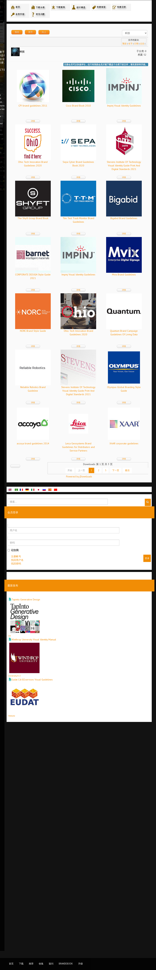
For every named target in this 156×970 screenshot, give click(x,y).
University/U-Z (60, 908)
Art (55, 868)
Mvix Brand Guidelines (109, 388)
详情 (74, 122)
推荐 (31, 963)
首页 (11, 963)
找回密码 (62, 796)
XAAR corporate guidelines (73, 670)
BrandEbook (66, 963)
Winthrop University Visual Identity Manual (79, 872)
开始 (74, 697)
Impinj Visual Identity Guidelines (74, 163)
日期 (135, 45)
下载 (21, 963)
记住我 (58, 782)
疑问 (51, 963)
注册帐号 (62, 788)
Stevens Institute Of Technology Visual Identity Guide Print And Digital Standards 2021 (109, 223)
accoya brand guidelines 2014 (74, 614)
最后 (131, 697)
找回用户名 (63, 792)
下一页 (119, 697)
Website (57, 948)
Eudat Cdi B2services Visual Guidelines (77, 912)
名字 (130, 45)
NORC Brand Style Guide (74, 445)
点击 (141, 45)
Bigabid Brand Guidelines (73, 332)
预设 (124, 45)
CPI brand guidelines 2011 (73, 107)
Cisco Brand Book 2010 (109, 107)
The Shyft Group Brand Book (73, 276)
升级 (80, 963)
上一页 (85, 697)
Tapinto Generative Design (71, 832)
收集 (41, 963)
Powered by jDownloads (102, 709)
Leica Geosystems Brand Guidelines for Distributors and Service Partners (109, 617)
